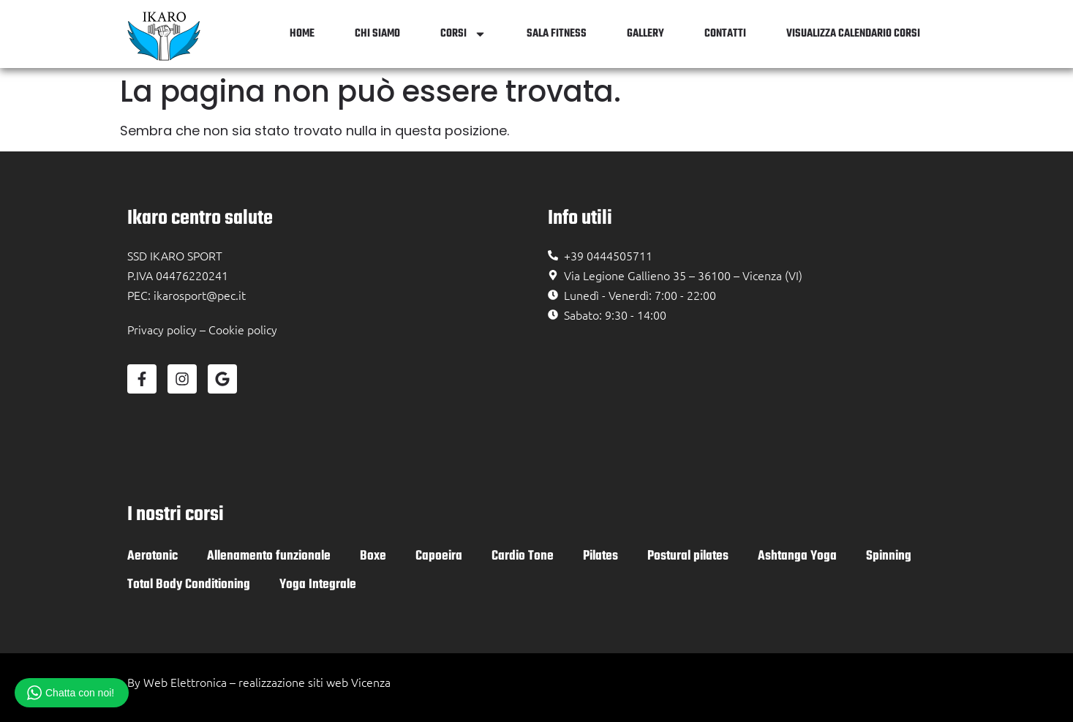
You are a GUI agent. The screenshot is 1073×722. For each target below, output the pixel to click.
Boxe (373, 556)
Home (302, 33)
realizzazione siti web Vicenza (314, 682)
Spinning (888, 556)
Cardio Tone (523, 556)
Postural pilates (687, 556)
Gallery (645, 33)
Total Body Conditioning (188, 584)
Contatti (725, 33)
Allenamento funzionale (269, 556)
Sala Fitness (557, 33)
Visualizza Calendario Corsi (853, 33)
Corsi (463, 34)
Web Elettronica (185, 682)
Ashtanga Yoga (797, 556)
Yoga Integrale (317, 584)
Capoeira (438, 556)
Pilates (600, 556)
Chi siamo (377, 33)
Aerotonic (152, 556)
